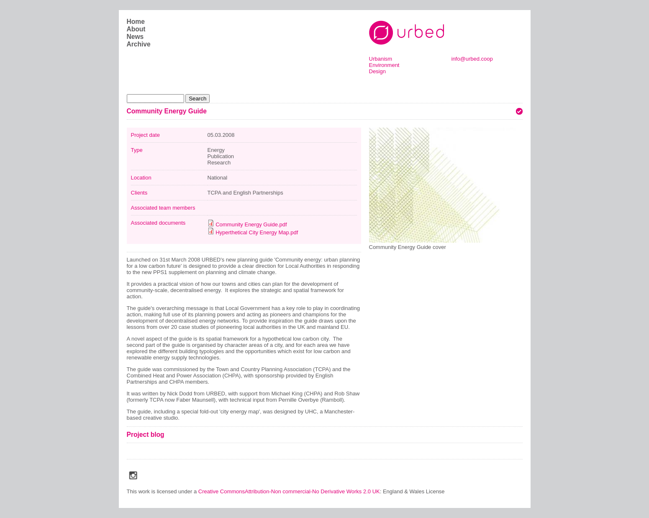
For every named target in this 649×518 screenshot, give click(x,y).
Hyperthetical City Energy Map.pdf (256, 232)
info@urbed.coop (472, 59)
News (135, 36)
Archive (139, 44)
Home (136, 21)
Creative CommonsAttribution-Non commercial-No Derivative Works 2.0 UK (289, 491)
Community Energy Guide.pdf (251, 224)
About (136, 29)
